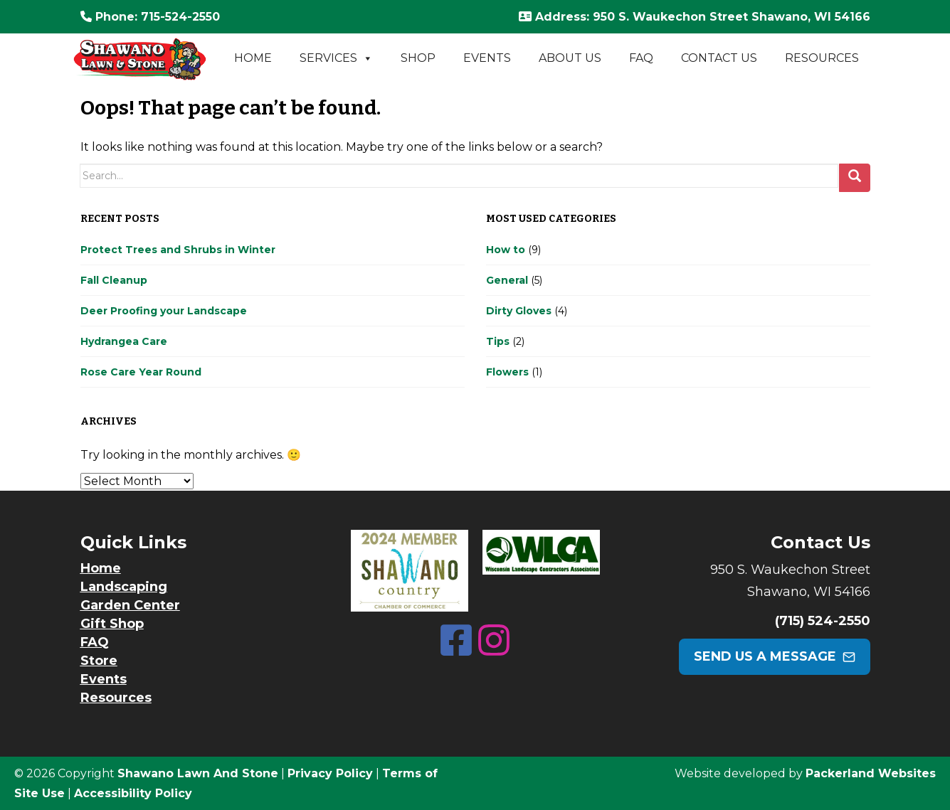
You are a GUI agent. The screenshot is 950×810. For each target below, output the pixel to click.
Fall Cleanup (113, 280)
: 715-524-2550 (150, 16)
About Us (570, 58)
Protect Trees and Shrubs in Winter (177, 249)
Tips (498, 341)
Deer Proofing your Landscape (163, 310)
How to (505, 249)
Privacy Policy (330, 773)
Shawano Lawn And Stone (197, 773)
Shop (418, 58)
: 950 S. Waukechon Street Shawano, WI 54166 (694, 16)
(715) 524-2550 (822, 621)
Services (336, 58)
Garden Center (130, 605)
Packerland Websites (871, 773)
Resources (822, 58)
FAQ (641, 58)
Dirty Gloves (518, 310)
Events (487, 58)
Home (253, 58)
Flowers (507, 372)
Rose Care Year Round (140, 372)
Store (98, 660)
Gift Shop (112, 624)
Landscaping (123, 587)
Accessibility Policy (133, 793)
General (507, 280)
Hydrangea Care (123, 341)
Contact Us (719, 58)
